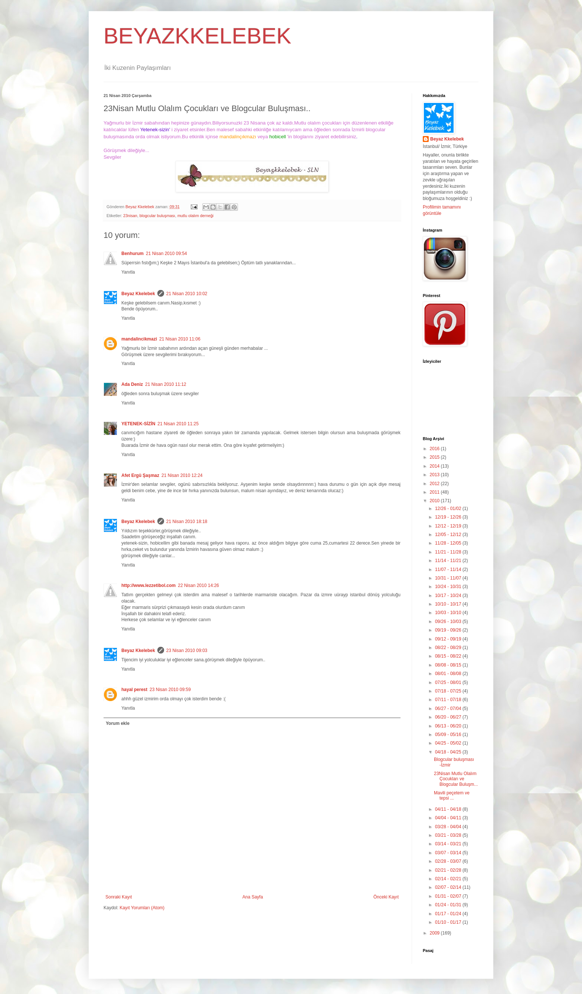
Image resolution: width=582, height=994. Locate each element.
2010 (435, 500)
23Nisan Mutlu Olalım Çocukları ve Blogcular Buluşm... (456, 779)
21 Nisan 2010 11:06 (179, 339)
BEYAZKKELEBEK (197, 35)
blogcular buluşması (157, 215)
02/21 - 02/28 (448, 870)
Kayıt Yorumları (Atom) (142, 907)
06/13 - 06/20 (448, 726)
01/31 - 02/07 (448, 896)
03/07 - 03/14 (448, 852)
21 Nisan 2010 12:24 (182, 475)
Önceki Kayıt (386, 897)
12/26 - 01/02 (448, 508)
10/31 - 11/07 (448, 578)
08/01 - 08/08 (448, 673)
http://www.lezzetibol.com (148, 585)
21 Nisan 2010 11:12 (165, 384)
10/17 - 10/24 (448, 595)
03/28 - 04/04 (448, 826)
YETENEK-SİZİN (138, 423)
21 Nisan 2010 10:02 (186, 293)
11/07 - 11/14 (448, 569)
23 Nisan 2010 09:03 (186, 650)
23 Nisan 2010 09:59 (170, 689)
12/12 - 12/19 (448, 526)
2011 (435, 492)
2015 (435, 457)
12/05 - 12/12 (448, 534)
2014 (435, 466)
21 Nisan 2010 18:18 (186, 521)
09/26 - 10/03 (448, 621)
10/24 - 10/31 (448, 586)
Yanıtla (128, 272)
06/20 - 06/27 (448, 717)
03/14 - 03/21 (448, 843)
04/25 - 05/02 (448, 743)
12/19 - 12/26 (448, 517)
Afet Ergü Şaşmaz (140, 475)
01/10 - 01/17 (448, 922)
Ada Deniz (132, 384)
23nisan (130, 215)
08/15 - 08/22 (448, 656)
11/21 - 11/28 (448, 552)
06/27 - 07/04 (448, 708)
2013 (435, 474)
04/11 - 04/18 (448, 809)
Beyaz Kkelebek (138, 293)
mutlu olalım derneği (195, 215)
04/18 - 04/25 (448, 752)
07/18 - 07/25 (448, 691)
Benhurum (132, 253)
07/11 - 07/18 (448, 699)
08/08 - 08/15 (448, 665)
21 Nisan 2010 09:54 (166, 253)
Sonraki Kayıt (118, 897)
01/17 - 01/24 (448, 913)
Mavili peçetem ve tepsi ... (452, 795)
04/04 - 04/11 (448, 817)
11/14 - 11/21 (448, 560)
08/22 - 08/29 (448, 647)
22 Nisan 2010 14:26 (198, 585)
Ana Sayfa (252, 897)
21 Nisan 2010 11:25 (178, 423)
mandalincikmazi (139, 339)
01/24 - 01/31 (448, 904)
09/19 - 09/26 (448, 630)
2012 (435, 483)
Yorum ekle (118, 723)
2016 (435, 448)
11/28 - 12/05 (448, 543)
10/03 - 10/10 (448, 612)
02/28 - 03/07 (448, 861)
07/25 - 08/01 (448, 682)
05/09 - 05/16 (448, 734)
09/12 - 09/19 (448, 639)
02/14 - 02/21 (448, 878)
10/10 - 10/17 (448, 604)
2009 (435, 933)
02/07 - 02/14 (448, 887)
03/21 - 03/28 (448, 835)
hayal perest (134, 689)
